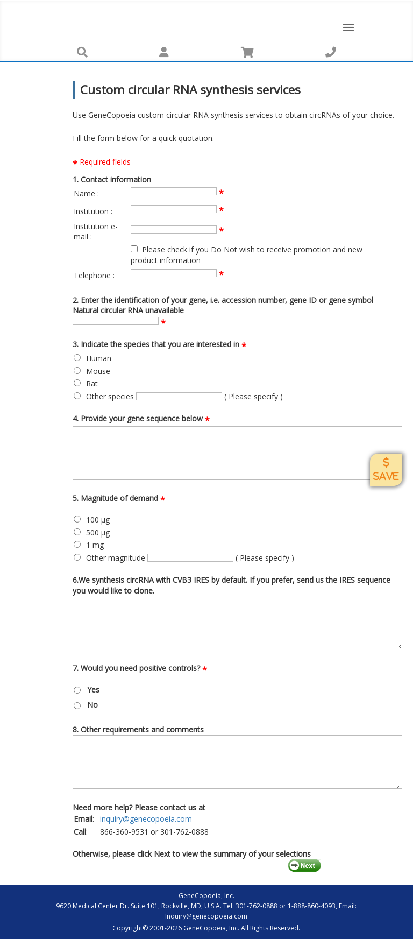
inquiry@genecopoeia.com (146, 819)
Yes (93, 689)
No (92, 705)
